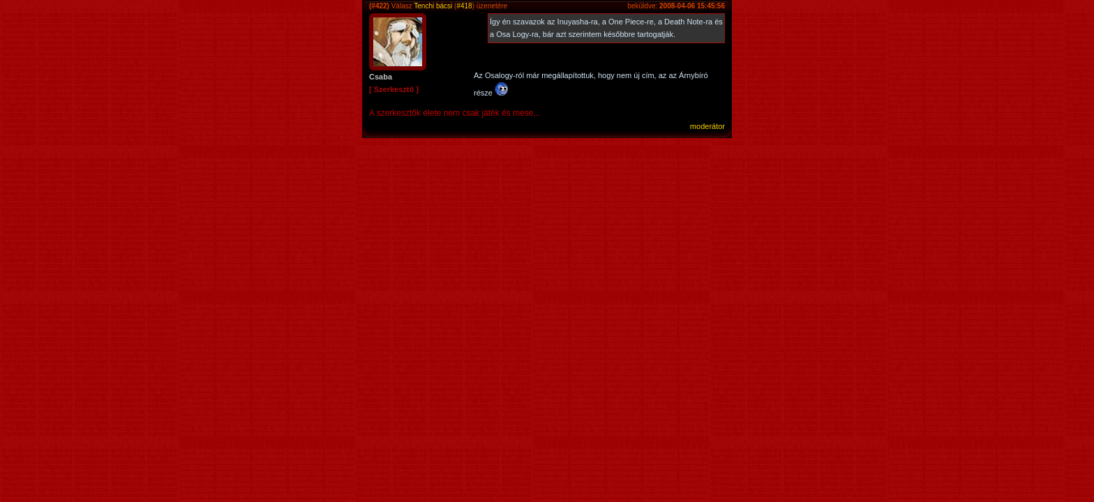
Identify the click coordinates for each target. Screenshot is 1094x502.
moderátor (707, 126)
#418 (464, 6)
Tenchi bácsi (433, 6)
